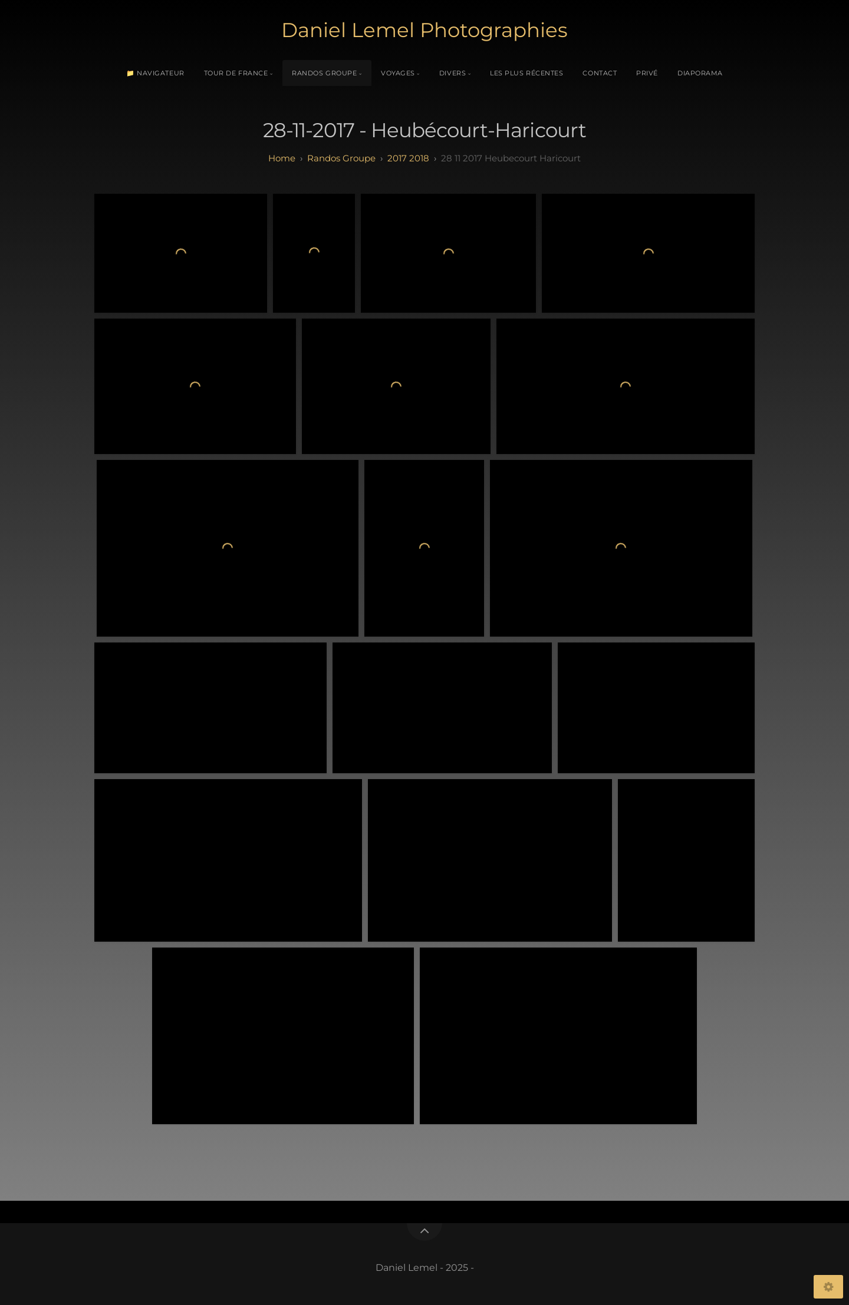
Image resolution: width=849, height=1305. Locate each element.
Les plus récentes (526, 73)
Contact (600, 73)
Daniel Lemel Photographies (424, 30)
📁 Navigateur (155, 73)
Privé (647, 73)
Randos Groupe (324, 73)
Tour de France (236, 73)
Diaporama (700, 73)
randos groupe (341, 158)
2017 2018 (408, 158)
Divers (452, 73)
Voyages (398, 73)
